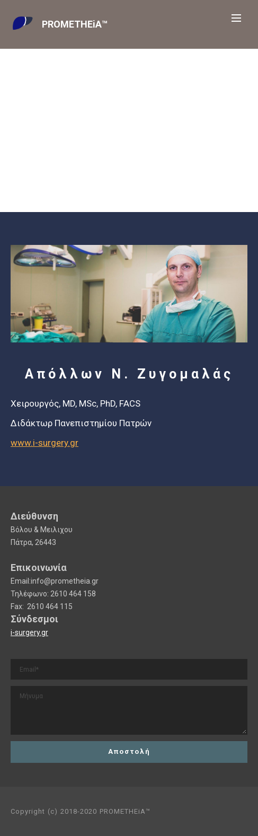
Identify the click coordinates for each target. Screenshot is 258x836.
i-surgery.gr (29, 632)
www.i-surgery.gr (44, 442)
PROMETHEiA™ (75, 24)
